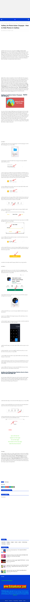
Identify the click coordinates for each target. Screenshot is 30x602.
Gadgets (12, 542)
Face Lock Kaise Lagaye (15, 439)
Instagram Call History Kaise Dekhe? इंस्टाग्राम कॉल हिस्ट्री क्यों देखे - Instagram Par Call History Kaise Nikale (17, 556)
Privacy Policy (15, 600)
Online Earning (24, 542)
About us (6, 600)
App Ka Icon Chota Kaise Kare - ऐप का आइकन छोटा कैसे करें (16, 549)
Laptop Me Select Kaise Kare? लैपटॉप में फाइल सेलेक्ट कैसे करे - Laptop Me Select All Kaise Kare (16, 571)
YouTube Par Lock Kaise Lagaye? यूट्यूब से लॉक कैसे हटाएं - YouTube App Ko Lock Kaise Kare (17, 561)
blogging (8, 542)
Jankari (20, 542)
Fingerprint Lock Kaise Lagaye (15, 437)
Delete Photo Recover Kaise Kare (15, 443)
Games (16, 542)
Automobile (3, 542)
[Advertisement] (15, 9)
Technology (5, 23)
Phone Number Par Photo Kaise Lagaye (15, 441)
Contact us (10, 600)
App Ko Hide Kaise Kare (15, 435)
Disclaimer (20, 600)
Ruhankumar (4, 30)
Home (2, 23)
